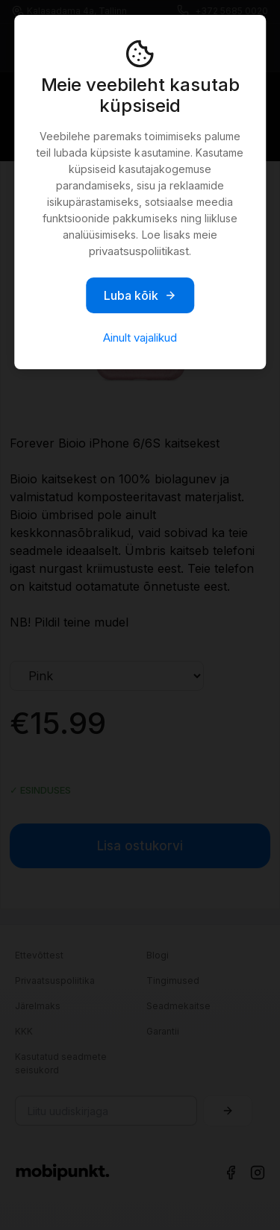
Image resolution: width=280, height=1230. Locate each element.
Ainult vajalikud (140, 337)
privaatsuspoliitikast (139, 251)
